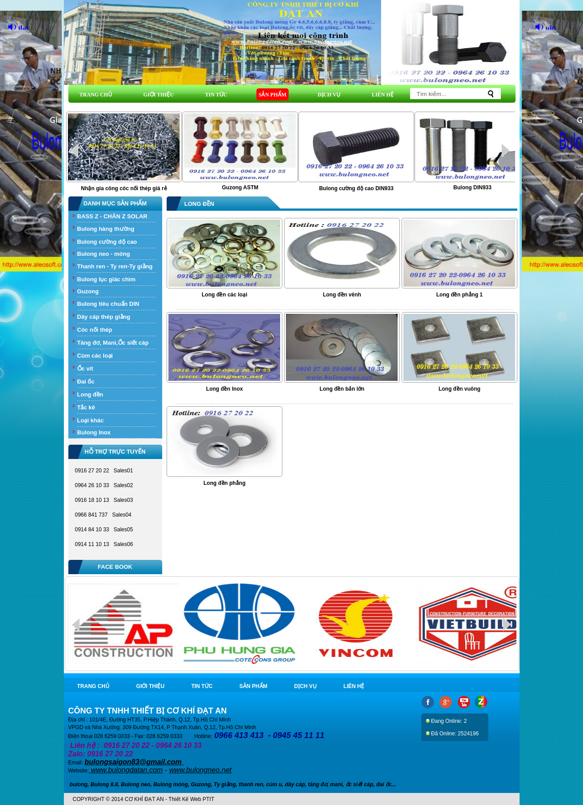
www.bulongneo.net (200, 770)
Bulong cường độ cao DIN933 (356, 188)
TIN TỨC (216, 95)
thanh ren (251, 784)
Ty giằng (225, 784)
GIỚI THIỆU (158, 95)
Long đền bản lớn (341, 389)
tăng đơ (317, 784)
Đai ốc (86, 381)
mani (336, 784)
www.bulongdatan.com (127, 770)
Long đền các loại (224, 295)
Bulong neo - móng (103, 253)
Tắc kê (86, 407)
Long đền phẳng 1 (459, 295)
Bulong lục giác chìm (106, 279)
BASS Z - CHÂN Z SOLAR (112, 216)
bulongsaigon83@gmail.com (132, 762)
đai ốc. (384, 784)
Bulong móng (170, 784)
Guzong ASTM (240, 187)
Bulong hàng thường (105, 228)
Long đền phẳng (225, 483)
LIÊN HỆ (383, 95)
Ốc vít (85, 368)
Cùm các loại (95, 355)
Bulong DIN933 (472, 187)
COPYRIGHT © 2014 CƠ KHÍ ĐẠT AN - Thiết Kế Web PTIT (143, 799)
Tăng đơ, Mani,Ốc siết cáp (113, 342)
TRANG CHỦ (96, 95)
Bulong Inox (94, 432)
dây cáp (295, 784)
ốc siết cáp (359, 784)
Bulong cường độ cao (107, 241)
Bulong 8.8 (104, 784)
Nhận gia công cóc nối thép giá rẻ (124, 188)
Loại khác (90, 420)
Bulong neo (136, 784)
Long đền (90, 394)
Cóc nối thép (95, 329)
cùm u (274, 784)
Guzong (88, 291)
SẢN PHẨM (272, 95)
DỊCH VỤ (329, 95)
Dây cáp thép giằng (103, 316)
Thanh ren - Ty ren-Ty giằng (115, 266)
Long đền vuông (460, 389)
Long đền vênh (342, 295)
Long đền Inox (224, 389)
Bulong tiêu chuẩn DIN (108, 303)
